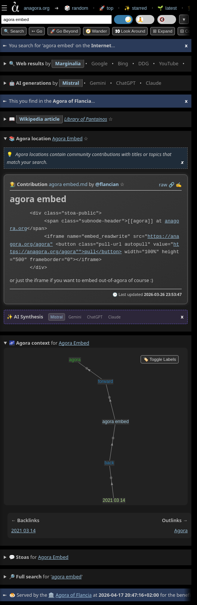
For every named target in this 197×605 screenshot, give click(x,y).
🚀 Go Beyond (64, 31)
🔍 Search (14, 31)
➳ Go (36, 31)
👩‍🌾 (13, 184)
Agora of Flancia (74, 594)
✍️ (179, 184)
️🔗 (172, 184)
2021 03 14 (23, 530)
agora (181, 530)
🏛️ (51, 594)
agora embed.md (68, 184)
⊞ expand (162, 31)
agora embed (53, 557)
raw (163, 184)
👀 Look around (130, 31)
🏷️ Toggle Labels (159, 359)
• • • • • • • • (98, 64)
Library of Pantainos (85, 119)
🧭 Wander (96, 31)
